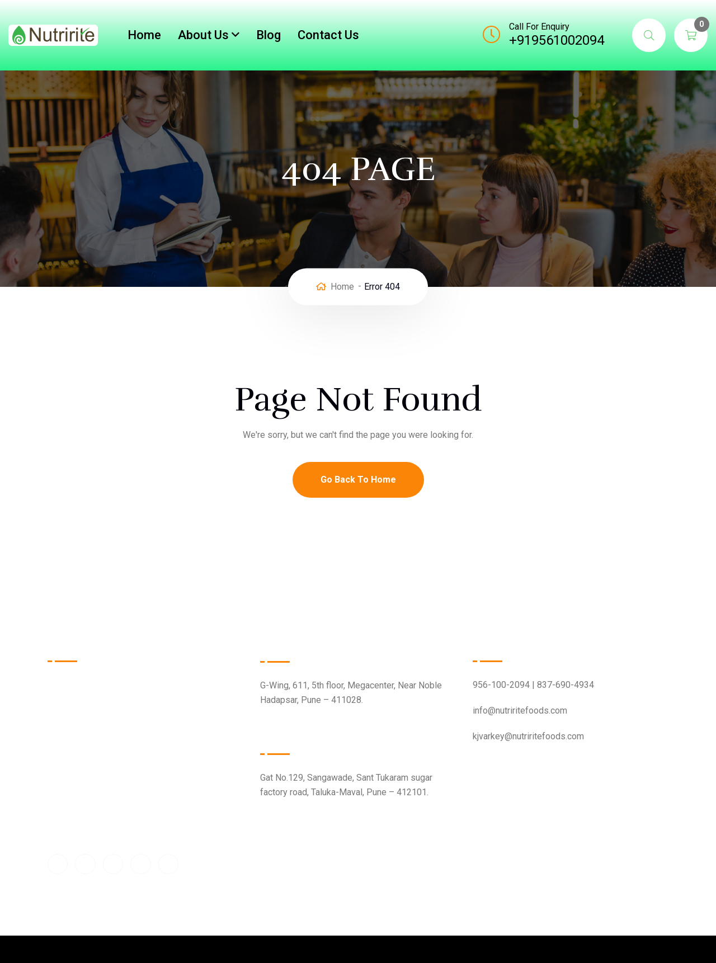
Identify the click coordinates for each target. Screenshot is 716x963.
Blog (268, 35)
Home (144, 35)
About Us (203, 35)
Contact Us (328, 35)
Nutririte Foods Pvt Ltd (349, 925)
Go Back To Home (358, 479)
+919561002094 (556, 40)
